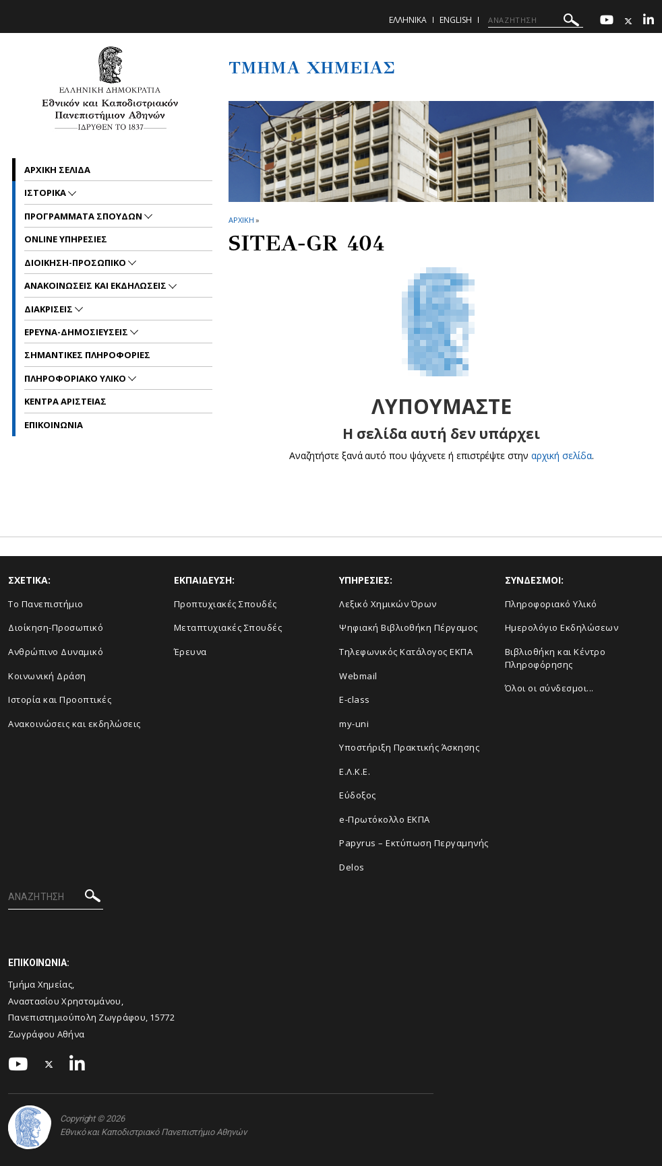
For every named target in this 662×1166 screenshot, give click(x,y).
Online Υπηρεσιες (65, 239)
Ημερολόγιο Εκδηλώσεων (562, 627)
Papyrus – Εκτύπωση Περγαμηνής (414, 843)
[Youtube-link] (606, 21)
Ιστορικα (46, 192)
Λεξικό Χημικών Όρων (388, 604)
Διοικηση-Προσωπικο (76, 262)
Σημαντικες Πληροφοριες (87, 355)
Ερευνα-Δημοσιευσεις (77, 332)
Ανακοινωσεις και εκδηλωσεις (96, 285)
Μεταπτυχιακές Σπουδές (228, 627)
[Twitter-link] (628, 21)
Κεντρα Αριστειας (65, 401)
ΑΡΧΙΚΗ (241, 220)
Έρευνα (190, 652)
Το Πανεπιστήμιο (46, 604)
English (456, 20)
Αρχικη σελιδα (57, 170)
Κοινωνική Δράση (47, 676)
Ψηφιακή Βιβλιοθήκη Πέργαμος (408, 627)
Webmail (358, 676)
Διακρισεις (49, 309)
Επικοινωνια (53, 425)
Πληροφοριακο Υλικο (76, 378)
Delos (352, 867)
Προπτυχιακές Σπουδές (225, 604)
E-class (354, 699)
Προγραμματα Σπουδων (84, 216)
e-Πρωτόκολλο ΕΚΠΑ (384, 819)
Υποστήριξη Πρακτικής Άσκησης (409, 747)
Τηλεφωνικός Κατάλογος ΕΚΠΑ (406, 652)
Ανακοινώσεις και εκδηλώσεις (74, 724)
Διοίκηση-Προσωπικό (55, 627)
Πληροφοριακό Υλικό (551, 604)
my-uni (354, 724)
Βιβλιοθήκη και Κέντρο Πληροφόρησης (555, 658)
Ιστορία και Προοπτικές (59, 699)
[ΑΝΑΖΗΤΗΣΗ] (535, 20)
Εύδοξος (357, 795)
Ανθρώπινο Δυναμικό (55, 652)
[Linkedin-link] (648, 21)
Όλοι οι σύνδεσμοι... (549, 688)
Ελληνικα (408, 20)
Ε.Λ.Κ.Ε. (354, 771)
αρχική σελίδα (561, 455)
